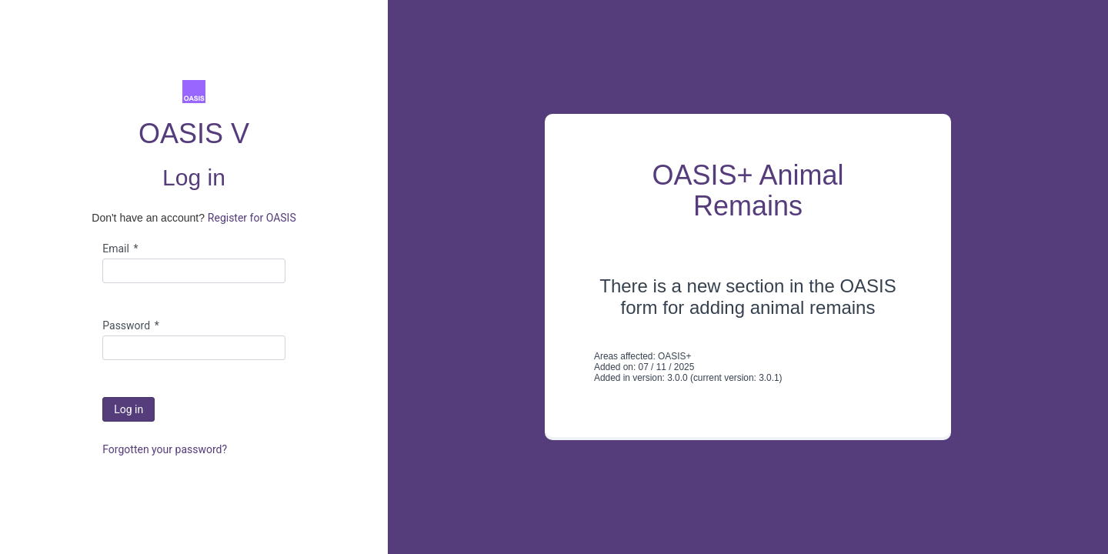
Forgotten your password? (164, 449)
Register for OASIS (252, 218)
